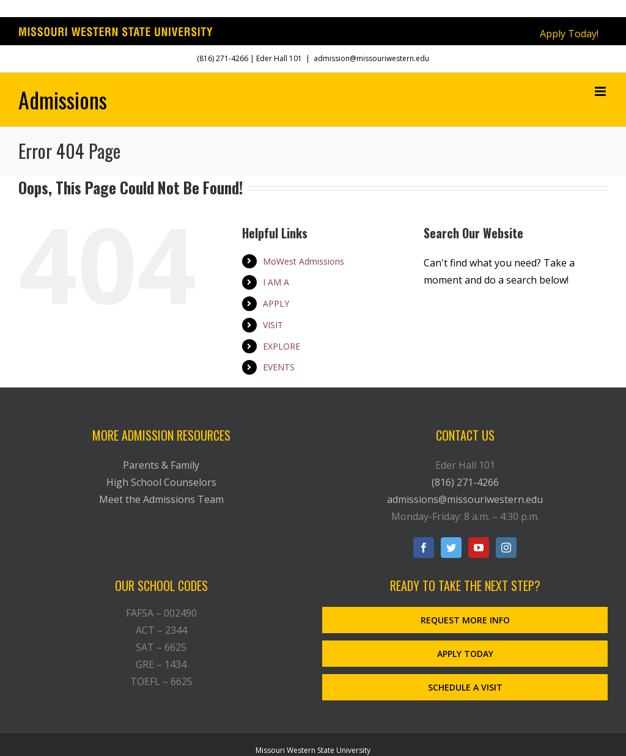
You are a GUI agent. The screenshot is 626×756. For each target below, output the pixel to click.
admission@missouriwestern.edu (371, 58)
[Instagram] (506, 547)
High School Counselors (161, 482)
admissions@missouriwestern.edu (465, 499)
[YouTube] (478, 547)
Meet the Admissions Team (161, 499)
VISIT (273, 325)
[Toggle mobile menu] (601, 91)
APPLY (276, 303)
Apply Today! (569, 33)
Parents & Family (161, 465)
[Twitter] (451, 547)
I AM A (276, 282)
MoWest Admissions (303, 261)
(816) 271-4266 (222, 58)
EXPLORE (281, 346)
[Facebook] (423, 547)
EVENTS (279, 367)
